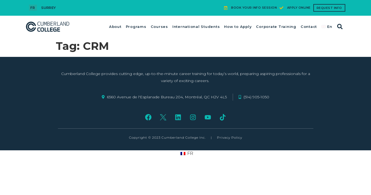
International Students (196, 26)
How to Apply (238, 26)
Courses (159, 26)
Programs (136, 26)
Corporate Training (276, 26)
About (115, 26)
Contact (309, 26)
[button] (339, 26)
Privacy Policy (229, 137)
